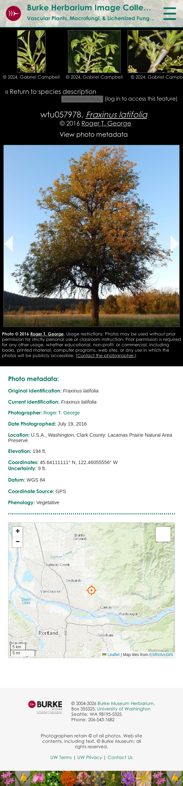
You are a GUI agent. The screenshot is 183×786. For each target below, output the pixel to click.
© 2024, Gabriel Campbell (31, 77)
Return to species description (53, 91)
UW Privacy (89, 757)
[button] (91, 590)
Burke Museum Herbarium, (126, 703)
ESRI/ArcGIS (161, 654)
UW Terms (61, 757)
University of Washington (123, 708)
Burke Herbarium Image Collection (94, 7)
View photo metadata (94, 134)
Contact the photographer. (106, 355)
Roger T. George (106, 123)
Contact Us (120, 757)
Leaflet (110, 654)
